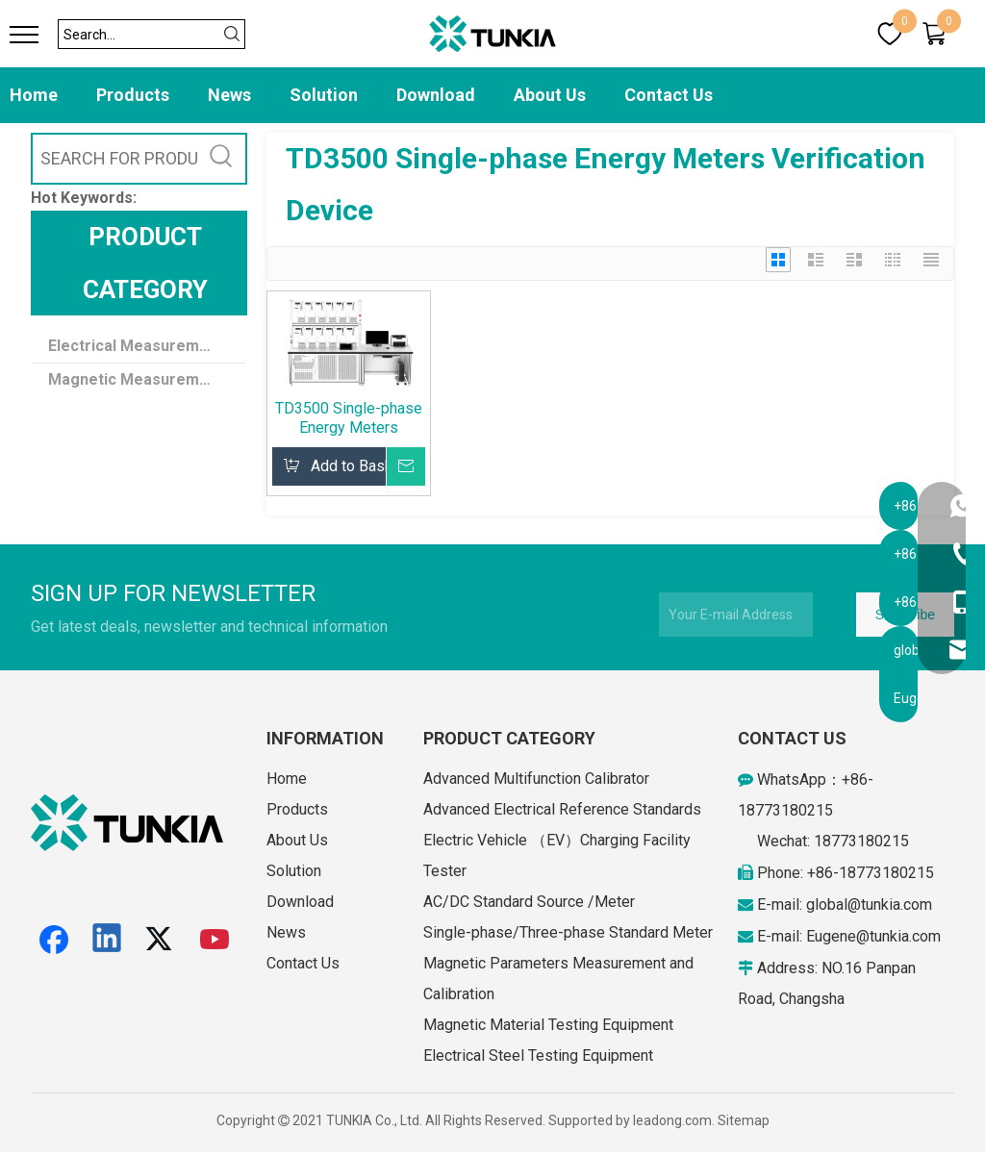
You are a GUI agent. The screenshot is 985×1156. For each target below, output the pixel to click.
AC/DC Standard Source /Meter (529, 901)
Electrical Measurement (135, 346)
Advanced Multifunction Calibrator (536, 778)
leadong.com (672, 1120)
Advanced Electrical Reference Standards (562, 809)
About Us (550, 95)
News (229, 95)
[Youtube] (215, 940)
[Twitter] (162, 940)
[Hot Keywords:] (221, 159)
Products (132, 95)
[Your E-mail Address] (736, 614)
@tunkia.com (889, 904)
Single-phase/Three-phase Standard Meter (568, 932)
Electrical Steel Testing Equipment (538, 1055)
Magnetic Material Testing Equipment (548, 1025)
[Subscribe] (905, 614)
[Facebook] (54, 940)
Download (435, 95)
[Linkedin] (108, 940)
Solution (324, 95)
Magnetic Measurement (135, 379)
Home (34, 95)
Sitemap (744, 1120)
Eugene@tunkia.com (873, 936)
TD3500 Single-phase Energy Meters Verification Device (348, 418)
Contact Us (668, 95)
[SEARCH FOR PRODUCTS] (115, 159)
